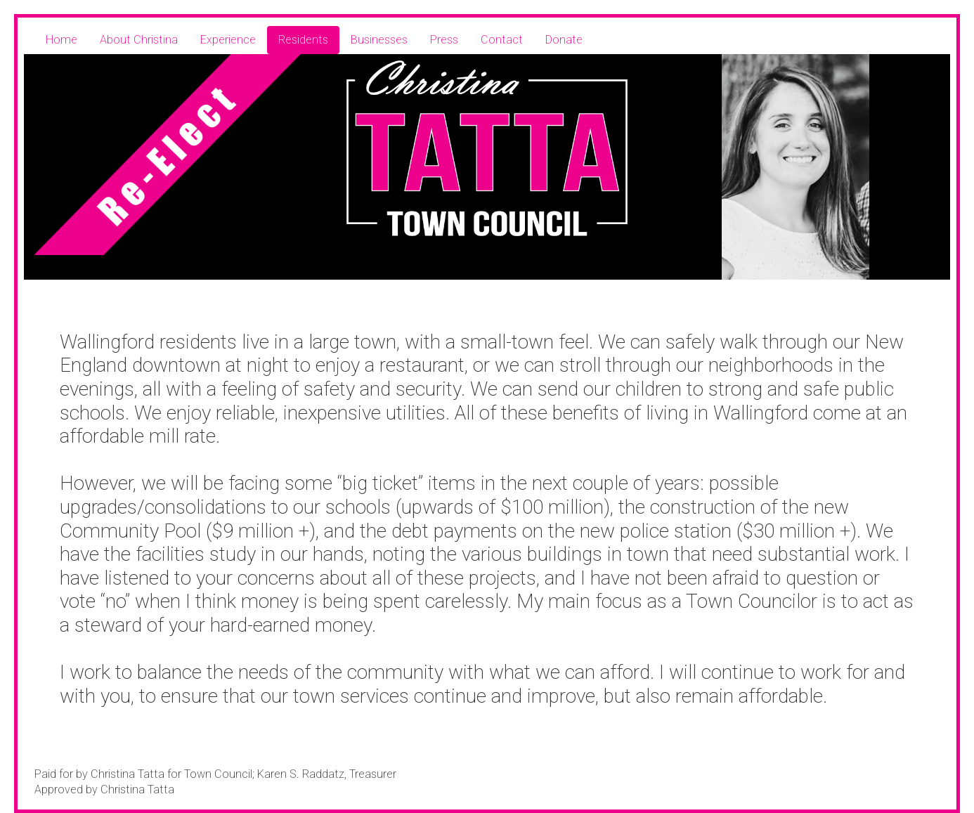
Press (444, 39)
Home (61, 39)
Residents (303, 39)
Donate (564, 39)
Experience (228, 39)
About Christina (139, 39)
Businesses (379, 39)
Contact (502, 39)
